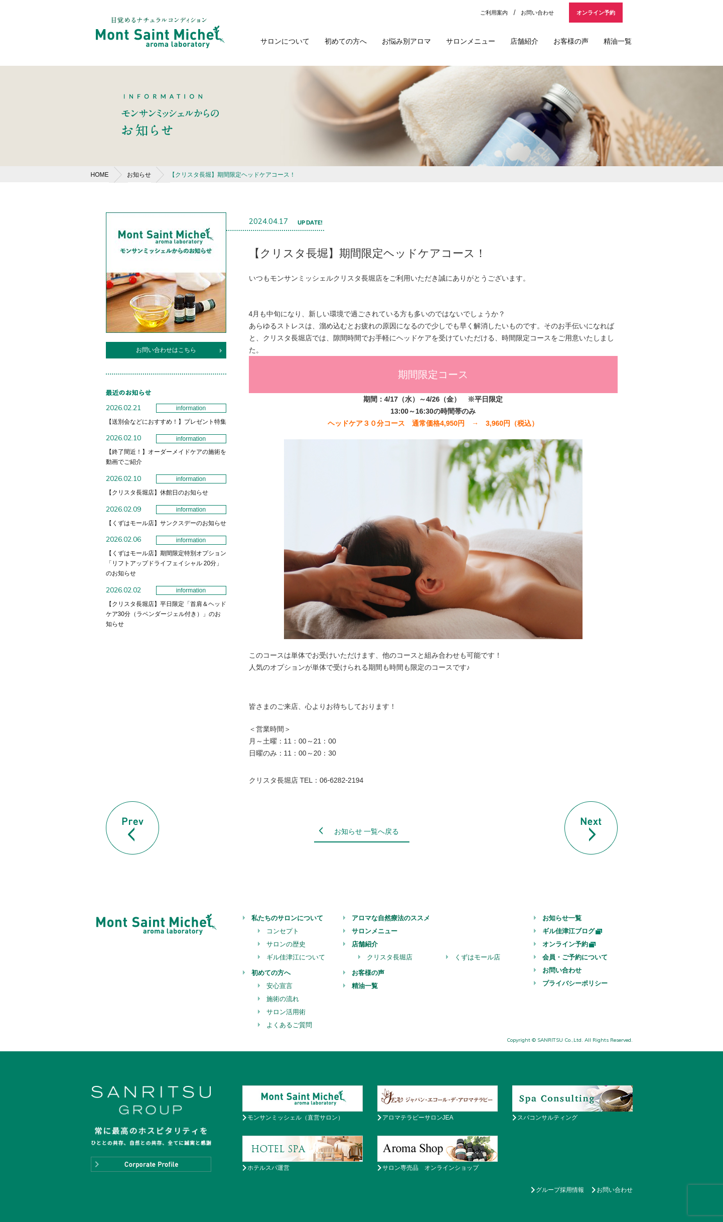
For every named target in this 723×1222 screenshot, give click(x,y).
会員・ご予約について (575, 957)
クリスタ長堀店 (389, 957)
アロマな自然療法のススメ (391, 918)
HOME (100, 174)
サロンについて (285, 41)
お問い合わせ (537, 13)
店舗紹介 (524, 41)
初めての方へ (346, 41)
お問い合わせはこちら (166, 349)
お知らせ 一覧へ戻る (366, 831)
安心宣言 (279, 986)
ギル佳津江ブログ (572, 931)
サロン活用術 (286, 1012)
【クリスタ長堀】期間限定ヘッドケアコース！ (232, 174)
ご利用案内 (494, 13)
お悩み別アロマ (406, 41)
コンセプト (282, 931)
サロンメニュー (470, 41)
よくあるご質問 (289, 1025)
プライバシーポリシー (575, 983)
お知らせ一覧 (562, 918)
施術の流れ (282, 999)
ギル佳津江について (295, 957)
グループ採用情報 (560, 1190)
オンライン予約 (595, 13)
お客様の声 (571, 41)
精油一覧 (618, 41)
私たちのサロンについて (287, 918)
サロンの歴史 (286, 944)
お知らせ (139, 174)
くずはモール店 (477, 957)
